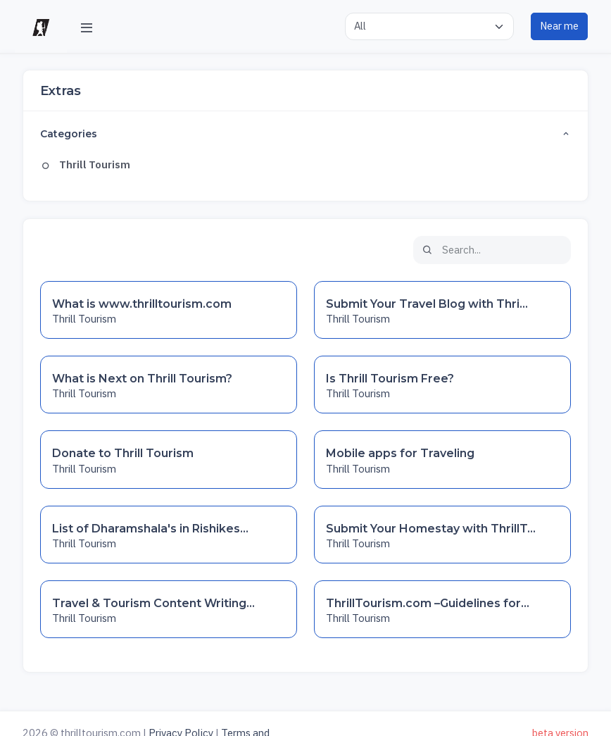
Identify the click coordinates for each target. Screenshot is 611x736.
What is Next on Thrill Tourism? (142, 378)
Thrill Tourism (85, 164)
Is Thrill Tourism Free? (390, 378)
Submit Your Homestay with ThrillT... (431, 528)
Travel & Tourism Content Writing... (153, 603)
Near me (559, 25)
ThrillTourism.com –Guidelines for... (427, 603)
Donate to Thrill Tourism (123, 453)
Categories (305, 134)
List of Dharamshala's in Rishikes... (150, 528)
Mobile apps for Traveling (400, 453)
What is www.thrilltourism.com (142, 304)
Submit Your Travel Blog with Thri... (427, 304)
